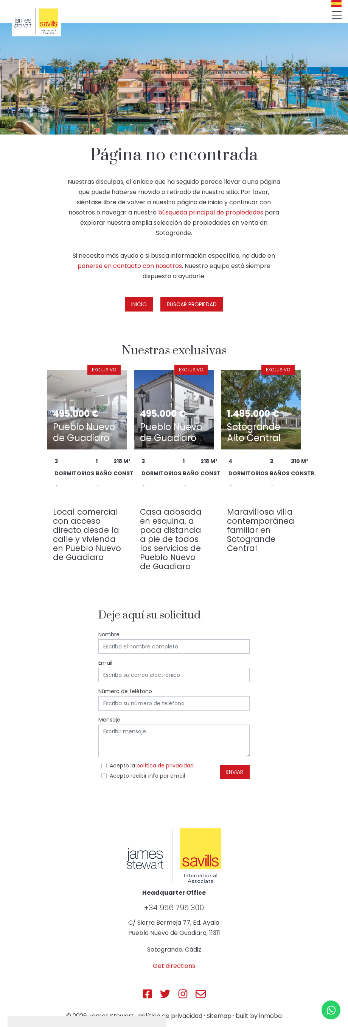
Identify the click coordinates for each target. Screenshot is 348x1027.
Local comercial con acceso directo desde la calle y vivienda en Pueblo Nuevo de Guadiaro (87, 534)
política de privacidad (165, 765)
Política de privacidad (170, 1015)
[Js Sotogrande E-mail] (201, 994)
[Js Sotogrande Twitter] (165, 994)
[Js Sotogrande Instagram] (183, 994)
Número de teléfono (125, 691)
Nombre (109, 634)
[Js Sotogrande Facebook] (147, 994)
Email (105, 663)
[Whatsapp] (331, 1009)
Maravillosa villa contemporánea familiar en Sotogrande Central (260, 530)
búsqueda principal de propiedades (210, 212)
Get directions (174, 965)
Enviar (234, 772)
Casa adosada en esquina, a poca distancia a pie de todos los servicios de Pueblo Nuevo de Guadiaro (171, 539)
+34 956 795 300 (174, 907)
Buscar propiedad (192, 304)
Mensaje (109, 719)
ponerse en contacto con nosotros (130, 265)
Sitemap (219, 1015)
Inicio (139, 304)
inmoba (270, 1015)
